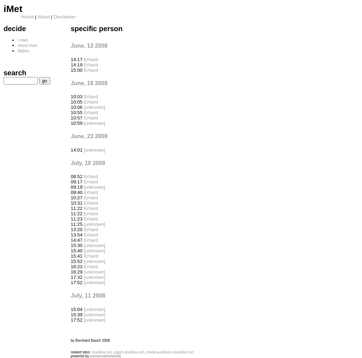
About (43, 16)
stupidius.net (101, 352)
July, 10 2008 (88, 163)
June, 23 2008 (89, 136)
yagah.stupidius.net (128, 352)
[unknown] (94, 107)
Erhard (91, 59)
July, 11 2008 (88, 296)
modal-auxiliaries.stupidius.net (169, 352)
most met (27, 45)
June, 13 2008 (89, 46)
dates (23, 50)
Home (27, 16)
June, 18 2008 (89, 83)
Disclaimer (64, 16)
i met (23, 40)
